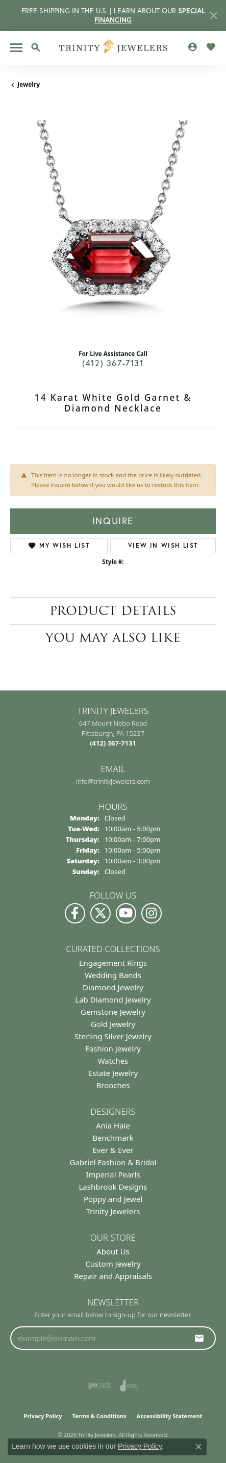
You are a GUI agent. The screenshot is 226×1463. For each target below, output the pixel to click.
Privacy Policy (43, 1416)
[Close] (213, 15)
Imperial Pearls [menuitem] (113, 1174)
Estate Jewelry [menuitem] (113, 1073)
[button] (35, 47)
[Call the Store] (113, 743)
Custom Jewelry (113, 1264)
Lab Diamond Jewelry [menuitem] (112, 999)
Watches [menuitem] (113, 1061)
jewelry (28, 84)
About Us (113, 1251)
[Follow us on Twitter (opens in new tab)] (100, 913)
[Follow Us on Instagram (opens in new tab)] (151, 913)
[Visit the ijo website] (99, 1385)
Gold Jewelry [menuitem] (113, 1024)
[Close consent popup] (198, 1447)
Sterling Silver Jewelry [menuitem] (113, 1036)
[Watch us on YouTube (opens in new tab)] (126, 913)
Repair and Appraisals (113, 1276)
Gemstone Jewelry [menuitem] (113, 1012)
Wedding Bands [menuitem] (113, 975)
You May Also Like (113, 637)
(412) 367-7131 (112, 363)
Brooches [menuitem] (113, 1085)
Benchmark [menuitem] (113, 1138)
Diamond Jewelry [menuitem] (113, 987)
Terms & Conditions (99, 1416)
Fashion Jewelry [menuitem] (113, 1048)
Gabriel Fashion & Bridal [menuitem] (113, 1162)
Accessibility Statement (170, 1416)
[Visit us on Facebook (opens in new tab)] (75, 913)
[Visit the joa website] (129, 1385)
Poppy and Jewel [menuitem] (113, 1199)
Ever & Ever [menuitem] (112, 1150)
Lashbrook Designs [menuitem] (113, 1187)
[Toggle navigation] (16, 47)
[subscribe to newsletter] (199, 1338)
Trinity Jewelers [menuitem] (113, 1211)
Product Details (113, 610)
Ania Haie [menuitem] (113, 1125)
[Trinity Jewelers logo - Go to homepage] (113, 48)
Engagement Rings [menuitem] (113, 963)
